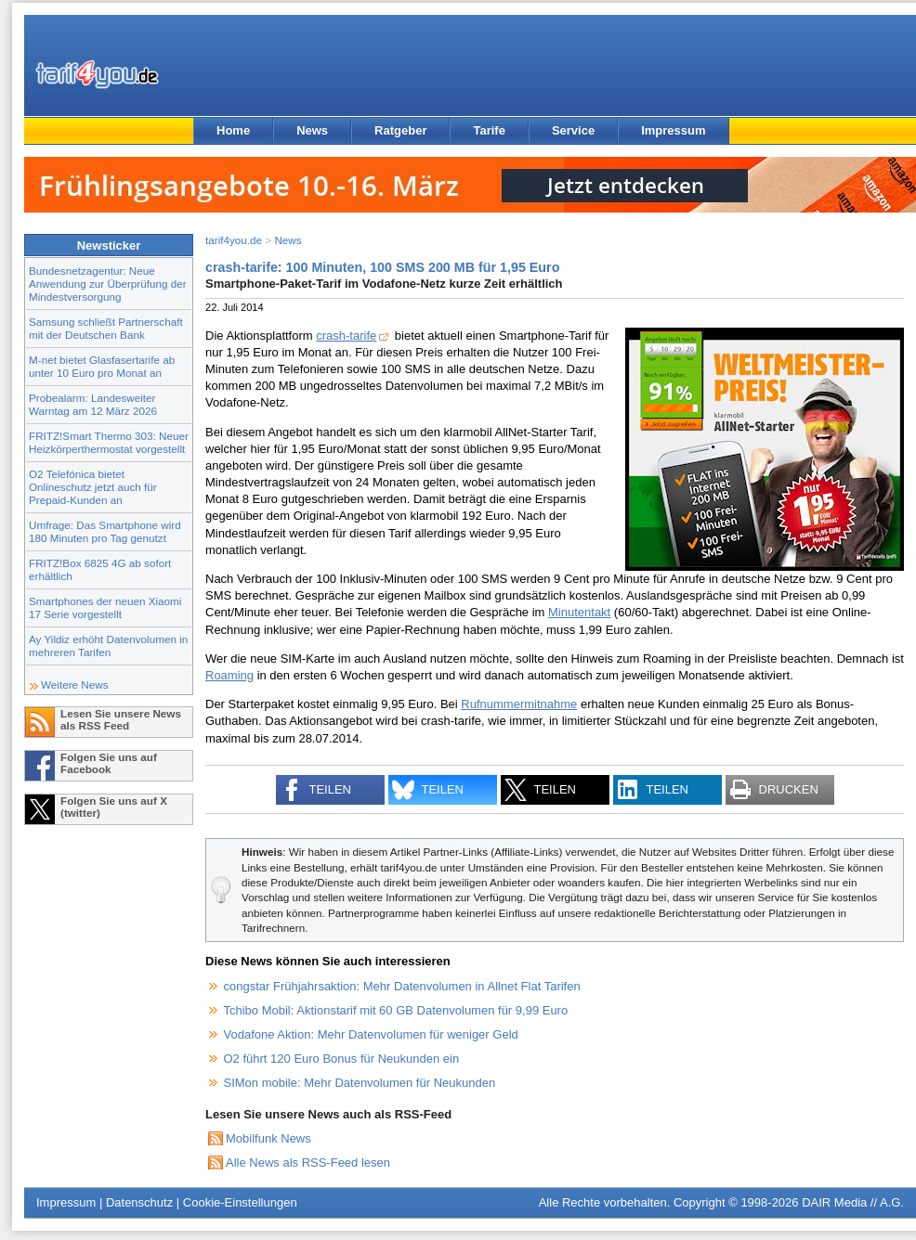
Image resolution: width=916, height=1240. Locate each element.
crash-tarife (346, 335)
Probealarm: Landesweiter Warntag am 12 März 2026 (93, 404)
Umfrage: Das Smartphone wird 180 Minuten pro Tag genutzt (105, 531)
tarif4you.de (233, 240)
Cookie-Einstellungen (240, 1202)
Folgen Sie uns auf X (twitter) (113, 806)
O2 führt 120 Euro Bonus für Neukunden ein (342, 1059)
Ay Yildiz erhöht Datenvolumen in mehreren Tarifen (108, 645)
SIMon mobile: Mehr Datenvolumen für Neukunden (360, 1083)
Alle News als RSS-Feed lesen (308, 1162)
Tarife (488, 130)
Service (573, 130)
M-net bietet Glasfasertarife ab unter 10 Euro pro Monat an (102, 366)
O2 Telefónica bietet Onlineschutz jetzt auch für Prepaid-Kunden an (93, 487)
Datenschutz (139, 1202)
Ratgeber (400, 130)
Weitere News (75, 684)
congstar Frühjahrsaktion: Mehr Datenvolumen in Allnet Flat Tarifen (402, 986)
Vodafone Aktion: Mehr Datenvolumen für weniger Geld (371, 1034)
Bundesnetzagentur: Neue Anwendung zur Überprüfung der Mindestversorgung (108, 284)
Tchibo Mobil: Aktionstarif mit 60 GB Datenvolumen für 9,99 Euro (396, 1010)
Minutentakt (579, 612)
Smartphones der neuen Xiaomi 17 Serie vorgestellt (105, 607)
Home (233, 130)
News (312, 130)
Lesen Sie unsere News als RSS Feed (120, 719)
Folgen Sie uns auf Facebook (108, 763)
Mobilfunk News (268, 1138)
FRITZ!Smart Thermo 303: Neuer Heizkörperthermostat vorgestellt (109, 442)
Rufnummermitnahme (519, 704)
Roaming (229, 675)
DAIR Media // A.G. (853, 1202)
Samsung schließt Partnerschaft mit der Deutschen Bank (106, 328)
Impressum (673, 130)
